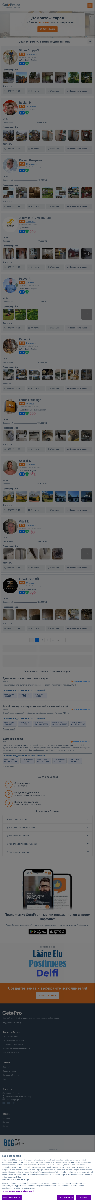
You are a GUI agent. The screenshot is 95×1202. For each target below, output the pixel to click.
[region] (47, 1177)
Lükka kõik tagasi (66, 1197)
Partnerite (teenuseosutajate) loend (18, 1191)
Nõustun (83, 1197)
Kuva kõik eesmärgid (11, 1197)
